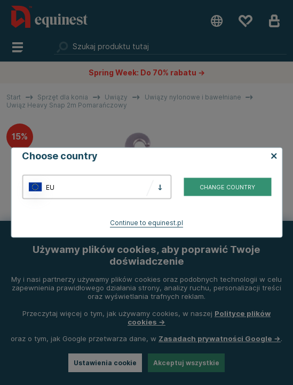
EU (50, 187)
